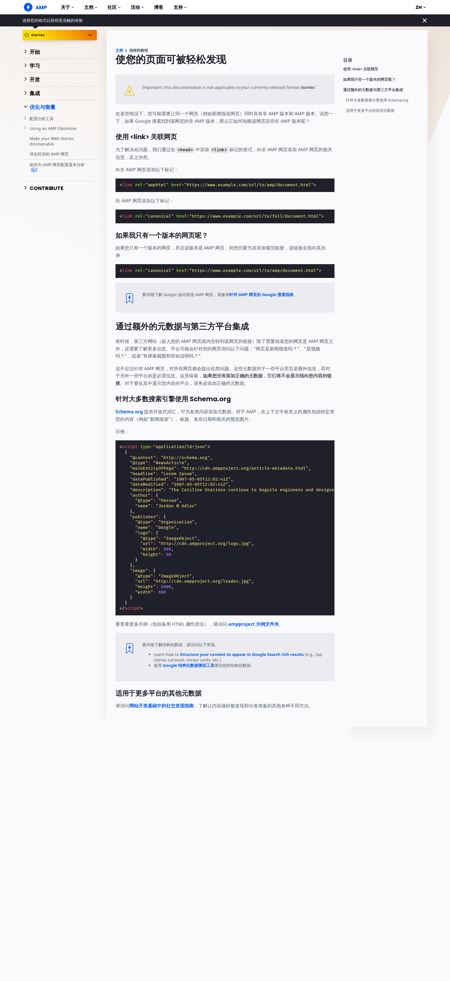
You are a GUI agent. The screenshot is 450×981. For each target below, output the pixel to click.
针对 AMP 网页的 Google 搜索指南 (261, 294)
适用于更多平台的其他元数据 (370, 110)
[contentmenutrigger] (382, 62)
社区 (113, 7)
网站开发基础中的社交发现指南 (161, 705)
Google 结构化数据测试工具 (188, 665)
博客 (158, 7)
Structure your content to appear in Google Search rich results (241, 654)
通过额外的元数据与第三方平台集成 (373, 89)
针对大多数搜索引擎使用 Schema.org (377, 100)
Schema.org (129, 411)
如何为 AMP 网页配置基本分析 (57, 167)
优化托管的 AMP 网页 (49, 154)
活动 (137, 7)
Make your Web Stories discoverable (51, 141)
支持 (180, 7)
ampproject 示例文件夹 (253, 624)
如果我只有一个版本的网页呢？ (369, 79)
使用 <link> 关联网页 (360, 69)
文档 (90, 7)
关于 (67, 7)
